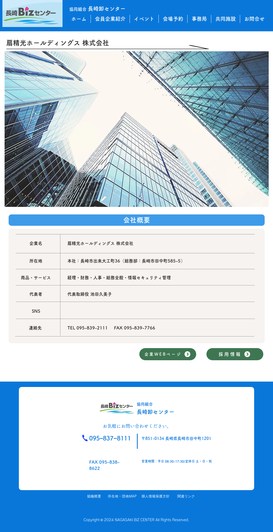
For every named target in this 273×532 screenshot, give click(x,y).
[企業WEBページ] (167, 354)
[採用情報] (234, 354)
